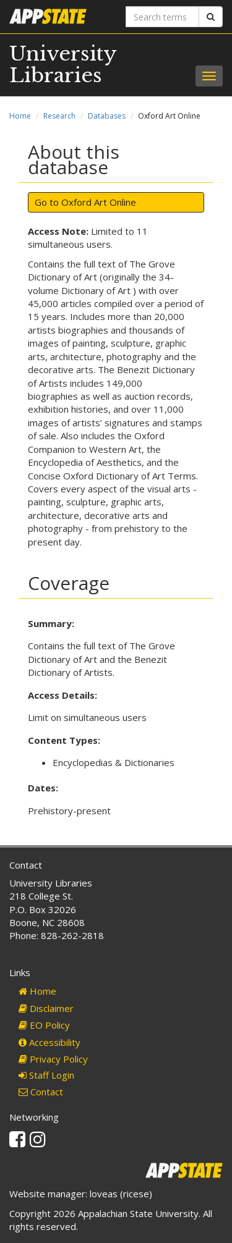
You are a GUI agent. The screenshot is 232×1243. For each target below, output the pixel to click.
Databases (107, 116)
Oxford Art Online (98, 202)
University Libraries (62, 64)
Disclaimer (46, 1008)
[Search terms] (163, 16)
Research (59, 116)
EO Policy (44, 1025)
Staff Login (46, 1075)
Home (20, 116)
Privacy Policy (53, 1059)
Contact (41, 1091)
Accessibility (49, 1042)
